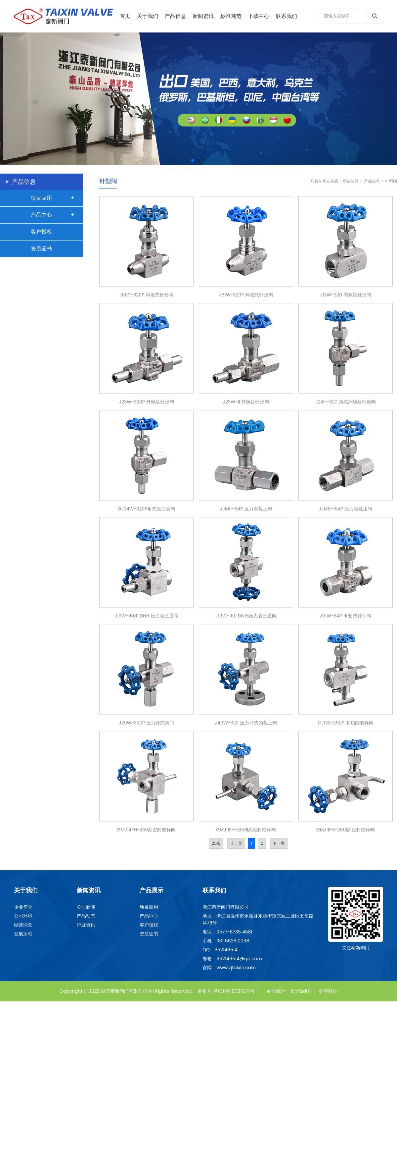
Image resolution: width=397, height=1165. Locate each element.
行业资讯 (86, 924)
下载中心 (258, 15)
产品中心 (41, 213)
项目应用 (41, 196)
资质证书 (41, 247)
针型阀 (391, 180)
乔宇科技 (328, 990)
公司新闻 (86, 906)
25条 (216, 842)
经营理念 (23, 924)
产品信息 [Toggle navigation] (175, 15)
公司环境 (23, 915)
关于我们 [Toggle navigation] (147, 15)
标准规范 (231, 15)
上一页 (236, 842)
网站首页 (350, 180)
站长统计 (276, 990)
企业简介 (23, 906)
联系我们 (286, 15)
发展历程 (23, 932)
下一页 (279, 842)
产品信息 (372, 180)
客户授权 (41, 230)
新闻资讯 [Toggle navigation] (203, 15)
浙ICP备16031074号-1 (236, 990)
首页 (125, 15)
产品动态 (86, 915)
